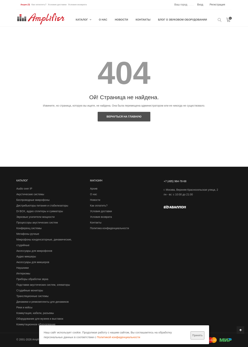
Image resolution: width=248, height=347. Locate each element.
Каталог (82, 19)
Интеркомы (23, 273)
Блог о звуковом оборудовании (182, 19)
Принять (197, 335)
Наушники (22, 267)
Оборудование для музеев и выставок (39, 318)
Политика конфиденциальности (109, 228)
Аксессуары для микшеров (32, 262)
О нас (103, 19)
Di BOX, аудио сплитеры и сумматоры (39, 211)
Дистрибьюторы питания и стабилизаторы (42, 205)
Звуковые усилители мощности (35, 216)
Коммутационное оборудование (36, 324)
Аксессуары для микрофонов (34, 250)
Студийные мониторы (29, 290)
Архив (93, 188)
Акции (25, 4)
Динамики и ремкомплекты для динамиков (42, 301)
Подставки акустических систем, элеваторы (43, 284)
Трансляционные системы (32, 296)
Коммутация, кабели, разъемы (35, 313)
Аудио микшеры (26, 256)
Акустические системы (30, 194)
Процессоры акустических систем (37, 222)
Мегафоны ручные (27, 233)
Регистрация (217, 4)
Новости (121, 19)
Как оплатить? (39, 4)
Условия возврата (77, 4)
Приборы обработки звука (32, 279)
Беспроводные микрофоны (33, 199)
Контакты (143, 19)
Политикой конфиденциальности (118, 337)
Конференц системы (29, 228)
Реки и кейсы (24, 307)
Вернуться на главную (124, 116)
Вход (200, 4)
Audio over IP (24, 188)
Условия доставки (57, 4)
